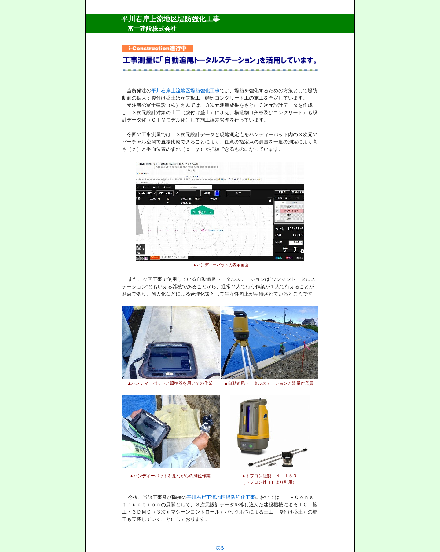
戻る (220, 547)
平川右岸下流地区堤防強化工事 (221, 497)
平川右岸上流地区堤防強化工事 (170, 19)
